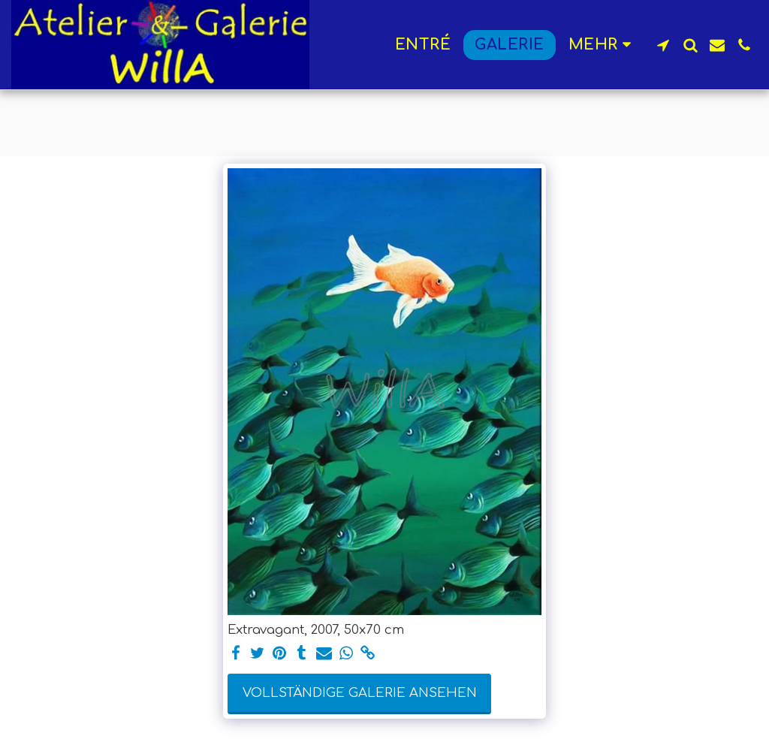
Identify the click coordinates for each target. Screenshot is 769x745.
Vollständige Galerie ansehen (360, 693)
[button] (663, 45)
